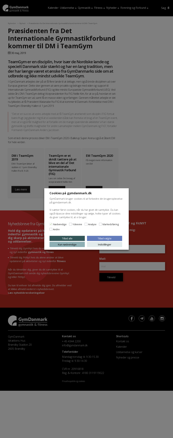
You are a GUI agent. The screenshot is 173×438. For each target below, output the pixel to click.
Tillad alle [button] (67, 238)
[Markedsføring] (100, 224)
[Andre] (51, 229)
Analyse (92, 224)
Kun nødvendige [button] (67, 244)
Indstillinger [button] (104, 244)
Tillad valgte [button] (104, 238)
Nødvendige (60, 224)
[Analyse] (86, 224)
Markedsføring (110, 224)
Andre (56, 229)
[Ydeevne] (70, 224)
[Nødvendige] (51, 224)
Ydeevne (77, 224)
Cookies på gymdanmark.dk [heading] (71, 193)
